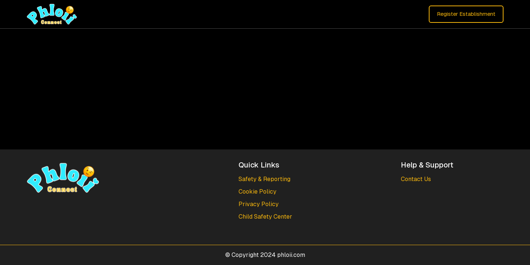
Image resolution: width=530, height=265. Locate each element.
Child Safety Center (265, 216)
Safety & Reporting (264, 179)
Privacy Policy (259, 204)
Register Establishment (466, 14)
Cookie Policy (257, 191)
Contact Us (416, 179)
